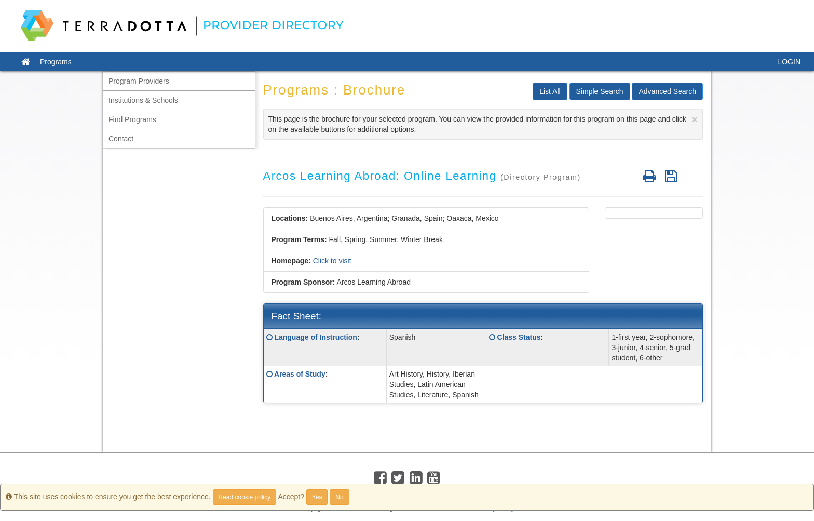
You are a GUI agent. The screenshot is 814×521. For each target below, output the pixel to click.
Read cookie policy (245, 497)
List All (549, 91)
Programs (56, 62)
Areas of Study (299, 374)
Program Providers (138, 81)
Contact (120, 139)
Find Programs (132, 119)
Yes (317, 497)
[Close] (694, 119)
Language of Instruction (315, 337)
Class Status (519, 337)
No (339, 497)
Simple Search (599, 91)
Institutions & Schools (143, 100)
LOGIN (789, 62)
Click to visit (332, 261)
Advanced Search (667, 91)
